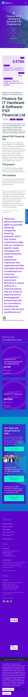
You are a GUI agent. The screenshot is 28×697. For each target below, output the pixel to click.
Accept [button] (7, 693)
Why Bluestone (7, 529)
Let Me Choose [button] (8, 689)
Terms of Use (20, 659)
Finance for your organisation (14, 478)
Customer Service (7, 560)
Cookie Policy (7, 679)
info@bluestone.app (10, 555)
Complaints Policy (11, 570)
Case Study (11, 38)
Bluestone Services (8, 526)
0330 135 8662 (14, 585)
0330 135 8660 (18, 582)
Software (11, 28)
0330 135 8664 (13, 589)
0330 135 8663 (15, 587)
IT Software (11, 33)
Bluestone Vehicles (8, 524)
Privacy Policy (17, 679)
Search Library (8, 532)
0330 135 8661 (11, 584)
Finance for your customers (14, 498)
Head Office (6, 548)
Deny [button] (20, 689)
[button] (26, 3)
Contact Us (5, 580)
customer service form (8, 567)
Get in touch (14, 449)
